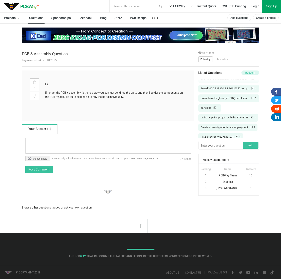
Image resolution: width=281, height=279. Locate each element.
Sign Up (271, 6)
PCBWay (177, 6)
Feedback (85, 18)
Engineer (227, 181)
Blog (103, 18)
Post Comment (39, 169)
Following (206, 59)
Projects (12, 18)
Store (118, 18)
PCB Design (138, 18)
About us (172, 272)
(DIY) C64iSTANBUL (228, 188)
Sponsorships (61, 18)
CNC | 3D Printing (234, 6)
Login (255, 6)
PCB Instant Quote (203, 6)
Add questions (239, 17)
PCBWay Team (228, 175)
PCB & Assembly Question (45, 53)
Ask (250, 145)
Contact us (193, 272)
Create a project (266, 17)
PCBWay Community (23, 6)
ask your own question (78, 207)
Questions (36, 18)
